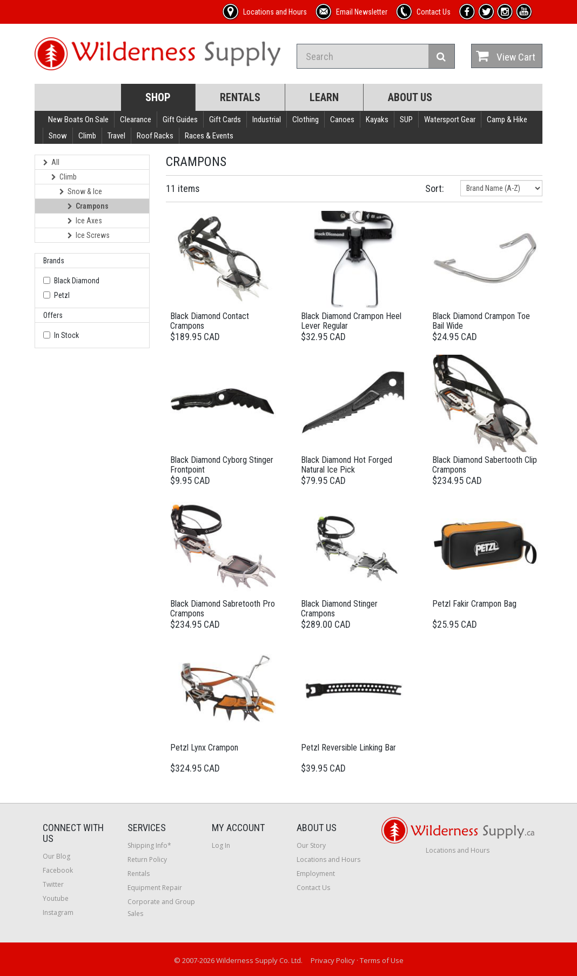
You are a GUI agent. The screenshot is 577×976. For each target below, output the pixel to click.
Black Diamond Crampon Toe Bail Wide (481, 321)
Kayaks (377, 119)
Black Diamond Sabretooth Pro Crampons (222, 609)
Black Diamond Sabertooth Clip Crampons (484, 465)
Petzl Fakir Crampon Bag (474, 604)
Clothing (305, 119)
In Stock (66, 335)
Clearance (135, 119)
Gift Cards (225, 119)
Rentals (240, 97)
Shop (158, 97)
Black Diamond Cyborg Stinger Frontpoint (221, 465)
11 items (183, 188)
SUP (406, 119)
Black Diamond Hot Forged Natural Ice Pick (346, 465)
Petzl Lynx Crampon (204, 747)
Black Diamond (76, 280)
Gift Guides (180, 119)
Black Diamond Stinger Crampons (339, 609)
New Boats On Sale (78, 119)
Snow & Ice (80, 191)
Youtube (56, 898)
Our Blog (56, 856)
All (51, 162)
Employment (316, 873)
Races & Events (209, 136)
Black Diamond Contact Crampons (209, 321)
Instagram (58, 912)
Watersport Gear (449, 119)
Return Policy (147, 859)
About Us (410, 97)
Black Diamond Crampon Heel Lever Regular (351, 321)
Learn (324, 97)
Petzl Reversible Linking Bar (348, 747)
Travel (116, 136)
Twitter (53, 884)
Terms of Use (382, 960)
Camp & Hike (507, 119)
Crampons (88, 206)
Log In (221, 845)
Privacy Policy (333, 960)
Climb (87, 136)
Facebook (58, 870)
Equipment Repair (155, 887)
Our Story (311, 845)
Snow (58, 136)
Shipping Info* (149, 845)
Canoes (342, 119)
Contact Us (313, 887)
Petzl (62, 295)
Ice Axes (85, 220)
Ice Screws (89, 235)
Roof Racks (155, 136)
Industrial (266, 119)
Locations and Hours (328, 859)
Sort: (434, 188)
